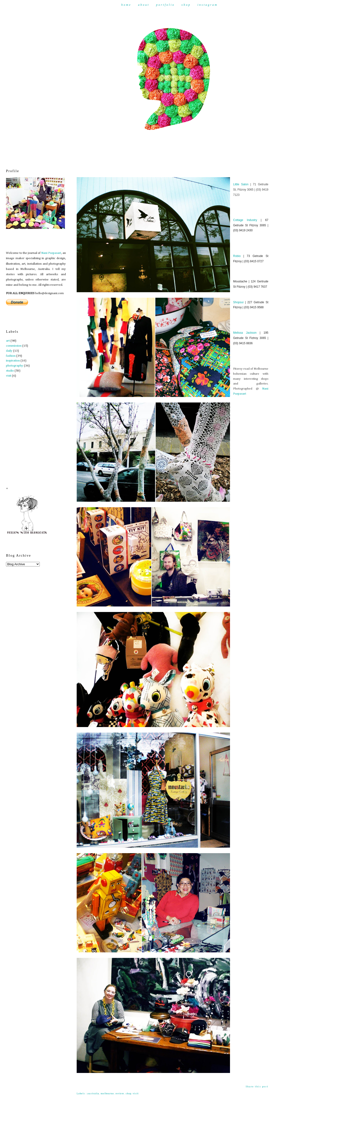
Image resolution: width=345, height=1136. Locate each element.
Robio (237, 256)
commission (14, 345)
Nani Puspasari (51, 253)
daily (9, 350)
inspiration (13, 360)
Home (126, 4)
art (8, 340)
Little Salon (240, 184)
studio (10, 370)
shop (128, 1093)
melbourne (107, 1093)
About (143, 4)
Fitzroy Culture (92, 170)
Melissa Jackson (245, 332)
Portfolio (165, 4)
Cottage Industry (245, 220)
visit (8, 375)
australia (93, 1093)
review (119, 1093)
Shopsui (238, 302)
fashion (11, 355)
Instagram (207, 4)
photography (14, 365)
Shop (186, 4)
